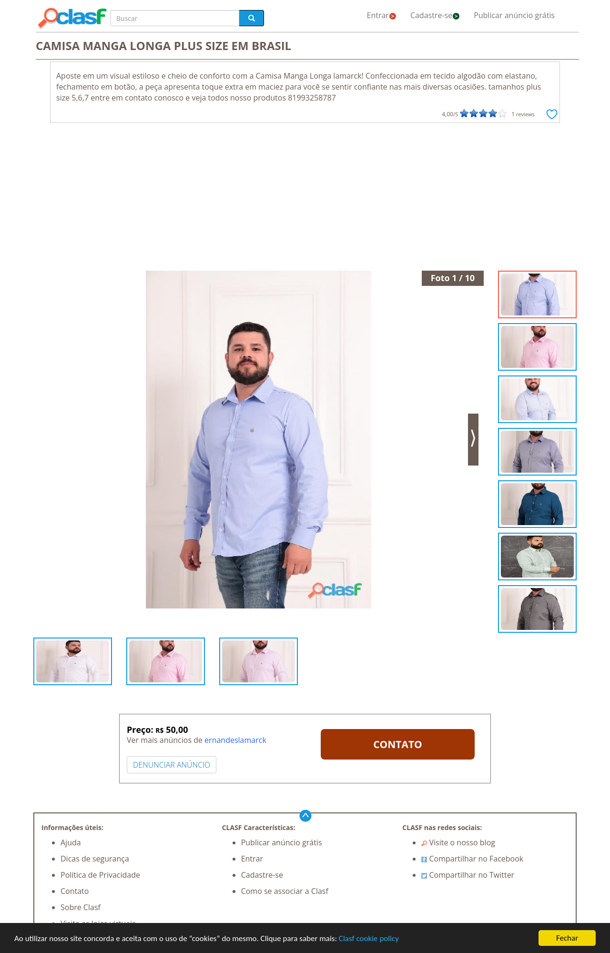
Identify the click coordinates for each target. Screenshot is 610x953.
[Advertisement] (305, 199)
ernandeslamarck (235, 740)
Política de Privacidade (100, 875)
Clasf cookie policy (369, 938)
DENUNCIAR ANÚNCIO (171, 765)
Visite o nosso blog (458, 842)
